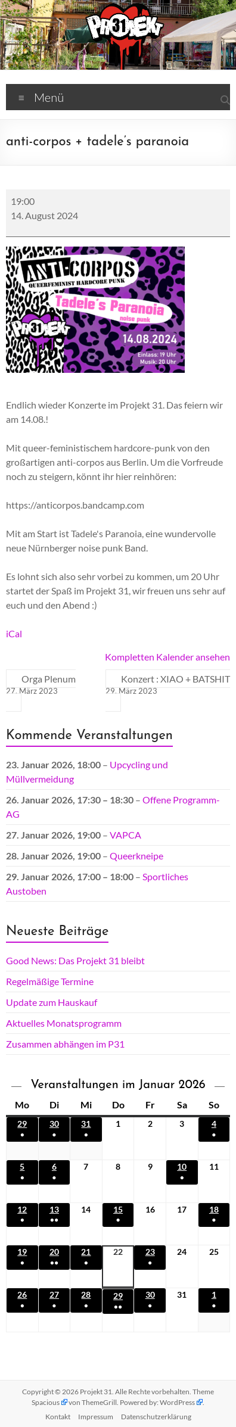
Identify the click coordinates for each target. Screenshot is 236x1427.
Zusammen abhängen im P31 (65, 1043)
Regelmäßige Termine (50, 981)
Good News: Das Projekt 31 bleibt (75, 960)
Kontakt (57, 1416)
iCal (14, 633)
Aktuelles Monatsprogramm (64, 1023)
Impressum (95, 1416)
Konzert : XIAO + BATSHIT (167, 685)
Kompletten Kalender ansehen (167, 656)
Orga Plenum (41, 685)
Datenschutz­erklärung (156, 1416)
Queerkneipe (136, 855)
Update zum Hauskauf (51, 1002)
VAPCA (125, 834)
